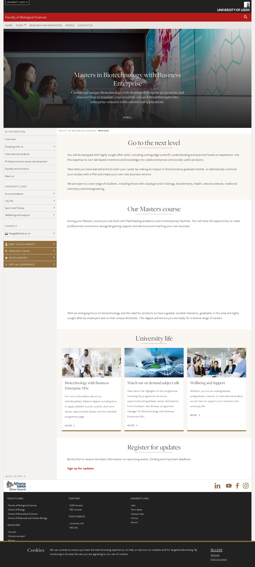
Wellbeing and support (17, 215)
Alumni (11, 540)
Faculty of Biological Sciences (26, 17)
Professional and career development (26, 161)
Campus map (137, 514)
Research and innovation (46, 25)
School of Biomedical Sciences (23, 514)
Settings (215, 555)
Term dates (136, 509)
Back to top (14, 476)
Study (19, 25)
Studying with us (14, 146)
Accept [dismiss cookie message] (216, 550)
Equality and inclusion (17, 168)
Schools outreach (16, 536)
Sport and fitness (14, 208)
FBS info (74, 527)
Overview (10, 139)
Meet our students (20, 244)
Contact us (85, 25)
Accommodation (14, 194)
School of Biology (16, 509)
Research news (17, 251)
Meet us (9, 176)
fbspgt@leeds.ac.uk (17, 233)
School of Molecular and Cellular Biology (27, 518)
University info (77, 523)
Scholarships (16, 257)
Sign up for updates (80, 468)
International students (17, 154)
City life (9, 201)
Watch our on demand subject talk (153, 382)
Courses (12, 532)
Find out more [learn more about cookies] (219, 559)
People (70, 25)
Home (8, 25)
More (68, 425)
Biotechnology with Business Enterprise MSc (87, 385)
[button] (246, 17)
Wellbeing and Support (207, 382)
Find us (134, 518)
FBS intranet (76, 509)
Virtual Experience (20, 264)
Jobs (133, 505)
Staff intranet (76, 505)
